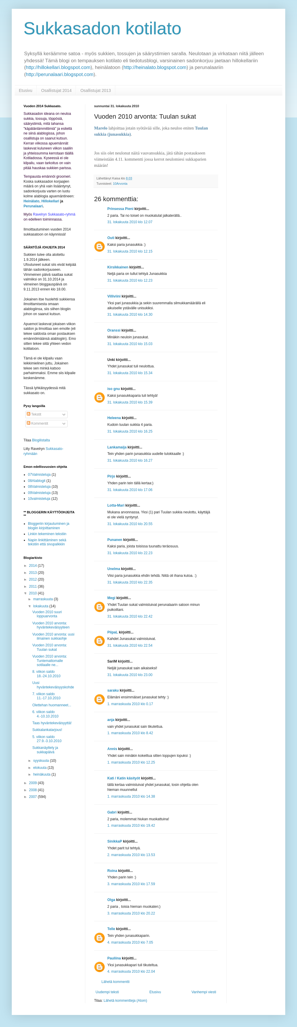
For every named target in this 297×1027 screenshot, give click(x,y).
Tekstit (34, 414)
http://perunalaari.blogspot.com (60, 74)
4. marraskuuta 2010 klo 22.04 (131, 971)
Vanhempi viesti (203, 992)
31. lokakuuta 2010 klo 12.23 (129, 280)
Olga (111, 900)
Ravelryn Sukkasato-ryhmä (54, 214)
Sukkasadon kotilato (102, 28)
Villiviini (114, 296)
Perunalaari (33, 206)
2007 (33, 797)
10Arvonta (120, 183)
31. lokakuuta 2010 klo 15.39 (129, 402)
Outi (110, 238)
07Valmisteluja (39, 475)
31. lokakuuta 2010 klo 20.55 (129, 524)
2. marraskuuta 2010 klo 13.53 (131, 855)
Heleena (114, 418)
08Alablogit (36, 481)
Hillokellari (50, 201)
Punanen (114, 540)
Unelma (113, 569)
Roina (112, 871)
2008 (33, 790)
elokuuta (40, 768)
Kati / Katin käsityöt (123, 778)
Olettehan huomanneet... (51, 705)
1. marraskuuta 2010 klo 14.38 (131, 796)
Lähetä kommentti (115, 982)
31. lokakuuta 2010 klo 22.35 (129, 582)
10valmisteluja (39, 499)
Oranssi (114, 330)
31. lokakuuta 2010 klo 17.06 (129, 490)
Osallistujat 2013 (95, 90)
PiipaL (112, 632)
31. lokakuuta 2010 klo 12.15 (129, 251)
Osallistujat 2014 (56, 90)
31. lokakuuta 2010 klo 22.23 (129, 553)
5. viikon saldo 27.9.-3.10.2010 (46, 739)
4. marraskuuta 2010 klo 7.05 (130, 942)
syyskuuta (41, 761)
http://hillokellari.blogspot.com (58, 67)
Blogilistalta (41, 440)
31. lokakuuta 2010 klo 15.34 (129, 373)
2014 (33, 566)
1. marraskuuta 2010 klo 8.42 (130, 733)
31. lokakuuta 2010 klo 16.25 (129, 431)
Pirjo (111, 476)
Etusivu (25, 90)
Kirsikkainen (117, 267)
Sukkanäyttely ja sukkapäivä (45, 750)
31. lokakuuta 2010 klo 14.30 (129, 314)
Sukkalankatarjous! (47, 730)
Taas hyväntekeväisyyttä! (51, 723)
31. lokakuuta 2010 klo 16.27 (129, 460)
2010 (33, 593)
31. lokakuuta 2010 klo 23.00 (129, 675)
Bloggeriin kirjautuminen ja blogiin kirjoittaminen (48, 526)
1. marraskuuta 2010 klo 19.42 (131, 825)
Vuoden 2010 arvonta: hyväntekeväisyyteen (50, 625)
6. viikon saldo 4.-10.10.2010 (45, 714)
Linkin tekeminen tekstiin (47, 534)
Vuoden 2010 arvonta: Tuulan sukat (49, 647)
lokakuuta (41, 606)
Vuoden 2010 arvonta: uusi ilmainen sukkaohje (53, 636)
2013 (33, 573)
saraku (113, 690)
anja (110, 720)
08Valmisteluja (39, 487)
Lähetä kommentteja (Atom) (125, 1001)
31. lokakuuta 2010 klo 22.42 (129, 616)
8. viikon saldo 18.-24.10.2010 (46, 674)
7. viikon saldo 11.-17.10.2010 (46, 696)
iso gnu (113, 389)
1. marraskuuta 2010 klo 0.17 (130, 704)
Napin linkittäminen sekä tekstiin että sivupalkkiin (47, 542)
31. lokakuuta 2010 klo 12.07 (129, 222)
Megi (111, 598)
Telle (111, 929)
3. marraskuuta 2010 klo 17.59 (131, 884)
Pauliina (114, 958)
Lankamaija (116, 447)
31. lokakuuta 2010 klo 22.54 (129, 645)
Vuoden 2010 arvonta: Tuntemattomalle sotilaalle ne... (49, 660)
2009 (33, 783)
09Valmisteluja (39, 493)
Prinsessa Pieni (120, 209)
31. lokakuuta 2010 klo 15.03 (129, 344)
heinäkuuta (42, 774)
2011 (33, 586)
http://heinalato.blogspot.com (155, 67)
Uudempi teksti (107, 992)
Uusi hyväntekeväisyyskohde (53, 685)
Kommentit (37, 423)
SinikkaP (114, 841)
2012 (33, 579)
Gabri (111, 812)
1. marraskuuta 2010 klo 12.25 (131, 762)
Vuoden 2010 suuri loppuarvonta (47, 614)
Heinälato (31, 201)
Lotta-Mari (115, 505)
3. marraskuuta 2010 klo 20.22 (131, 913)
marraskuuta (43, 599)
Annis (112, 749)
